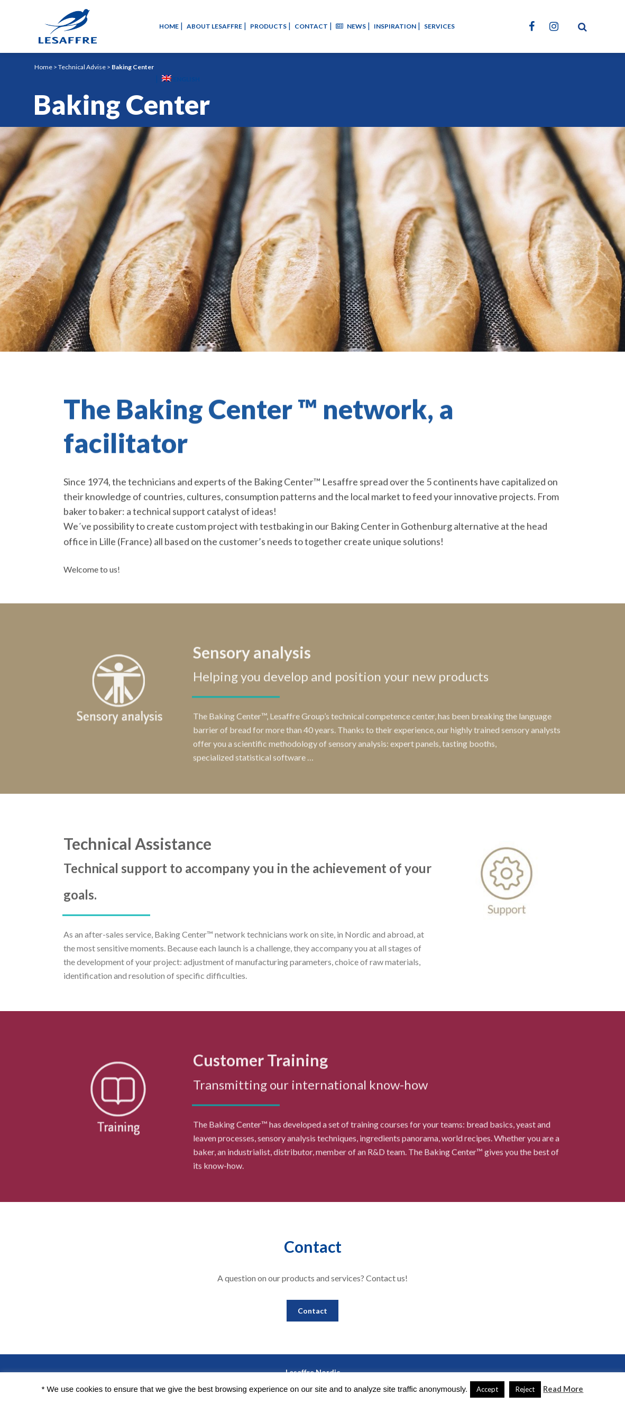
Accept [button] (487, 1389)
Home (43, 67)
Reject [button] (525, 1389)
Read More (563, 1388)
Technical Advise (82, 67)
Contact (312, 1310)
